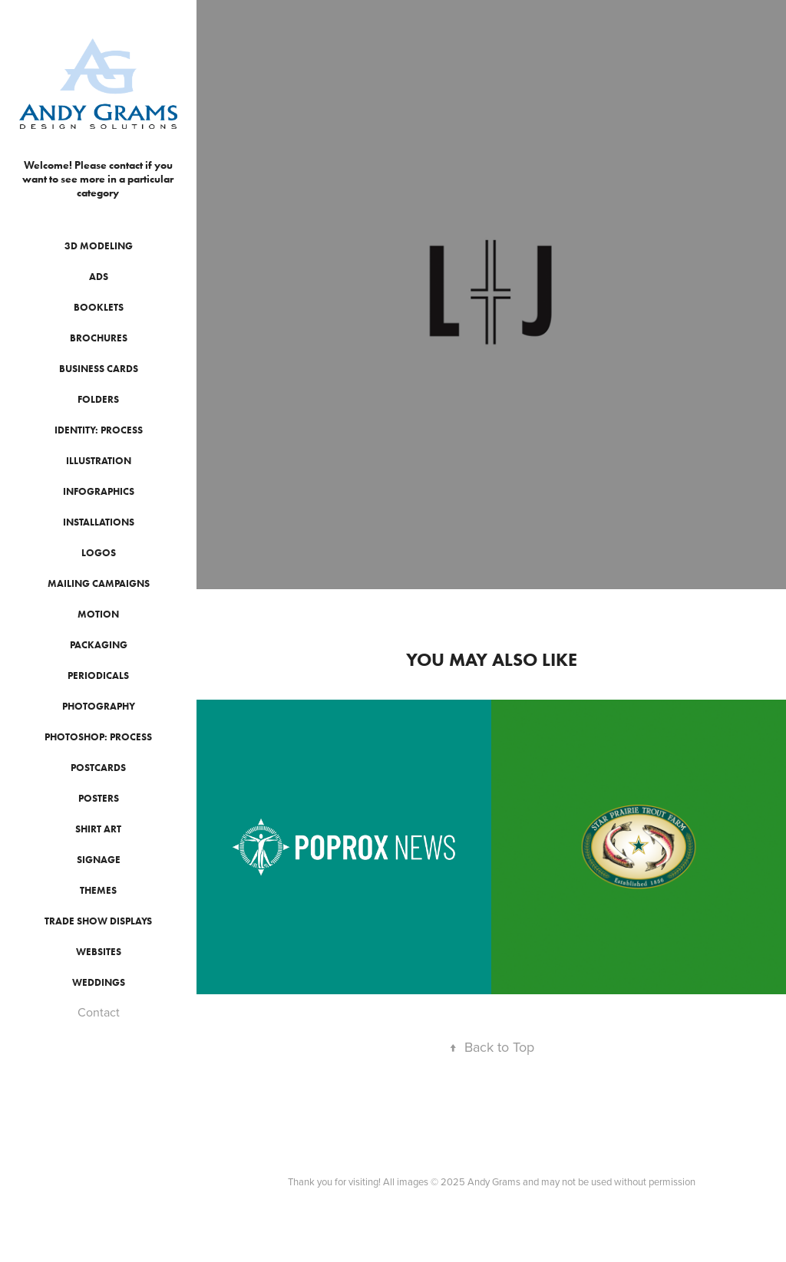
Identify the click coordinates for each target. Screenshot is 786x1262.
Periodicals (98, 675)
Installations (98, 522)
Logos (98, 553)
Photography (98, 706)
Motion (98, 614)
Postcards (98, 767)
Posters (98, 798)
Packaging (98, 645)
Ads (98, 276)
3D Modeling (98, 246)
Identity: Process (98, 430)
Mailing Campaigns (99, 583)
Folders (98, 399)
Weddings (98, 982)
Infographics (98, 491)
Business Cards (98, 368)
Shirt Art (98, 829)
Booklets (99, 307)
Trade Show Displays (98, 921)
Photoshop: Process (98, 737)
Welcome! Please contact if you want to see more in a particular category (99, 179)
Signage (99, 859)
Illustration (98, 460)
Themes (98, 890)
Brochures (98, 338)
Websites (98, 951)
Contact (99, 1011)
